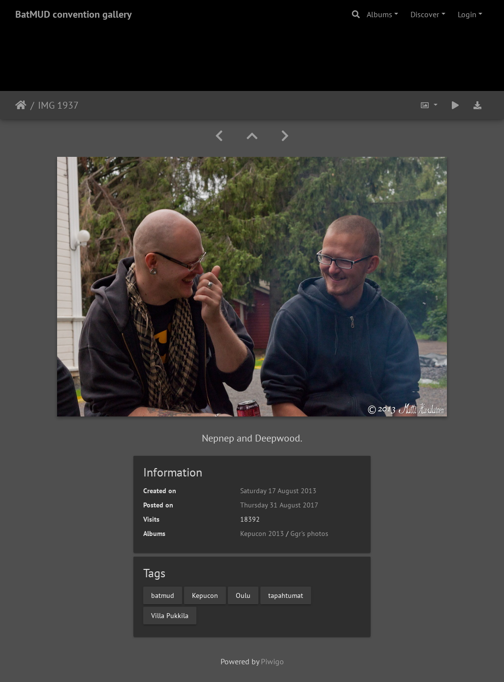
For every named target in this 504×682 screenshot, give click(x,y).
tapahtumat (285, 595)
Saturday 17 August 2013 (278, 490)
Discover (424, 14)
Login (467, 14)
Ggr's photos (309, 533)
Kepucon (205, 595)
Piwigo (272, 661)
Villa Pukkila (170, 615)
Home (21, 105)
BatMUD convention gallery (73, 14)
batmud (162, 595)
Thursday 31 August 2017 (279, 505)
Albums (379, 14)
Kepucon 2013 (262, 533)
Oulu (243, 595)
